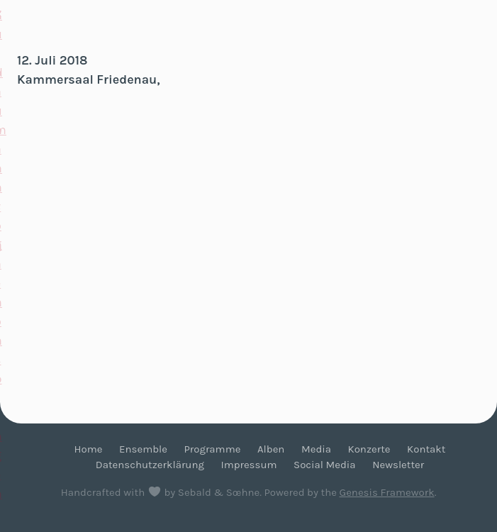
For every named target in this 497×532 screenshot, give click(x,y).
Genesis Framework (386, 492)
